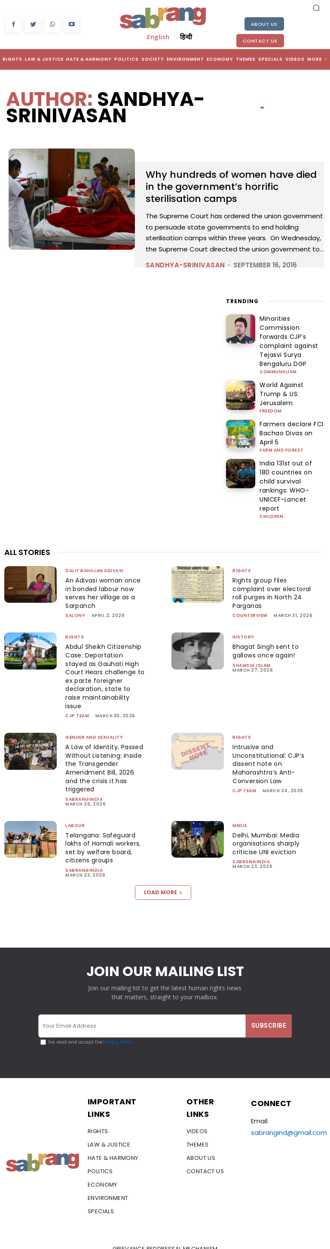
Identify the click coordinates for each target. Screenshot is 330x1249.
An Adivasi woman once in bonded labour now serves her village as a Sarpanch (104, 544)
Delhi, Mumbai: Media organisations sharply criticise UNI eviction (268, 803)
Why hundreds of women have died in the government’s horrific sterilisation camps (221, 191)
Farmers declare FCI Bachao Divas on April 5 (288, 413)
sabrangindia (84, 759)
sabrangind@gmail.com (289, 1092)
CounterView (250, 567)
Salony (75, 567)
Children (271, 468)
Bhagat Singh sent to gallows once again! (267, 602)
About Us (264, 24)
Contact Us (260, 40)
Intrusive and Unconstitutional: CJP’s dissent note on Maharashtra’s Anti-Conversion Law (270, 715)
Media (240, 785)
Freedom (271, 389)
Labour (75, 785)
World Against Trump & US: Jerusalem (292, 378)
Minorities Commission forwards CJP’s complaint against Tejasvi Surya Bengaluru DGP (290, 340)
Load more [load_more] (163, 851)
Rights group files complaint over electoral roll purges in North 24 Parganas (270, 544)
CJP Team (77, 667)
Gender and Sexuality (94, 688)
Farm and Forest (282, 423)
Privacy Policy (117, 1002)
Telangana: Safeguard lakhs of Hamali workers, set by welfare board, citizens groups (104, 807)
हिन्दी (186, 36)
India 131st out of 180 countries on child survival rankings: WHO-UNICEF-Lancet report (291, 450)
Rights (241, 522)
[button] (316, 7)
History (243, 588)
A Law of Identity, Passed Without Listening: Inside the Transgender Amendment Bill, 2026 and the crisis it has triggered (100, 723)
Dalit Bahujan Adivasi (94, 522)
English (158, 36)
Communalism (278, 358)
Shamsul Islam (251, 616)
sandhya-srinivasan (185, 277)
